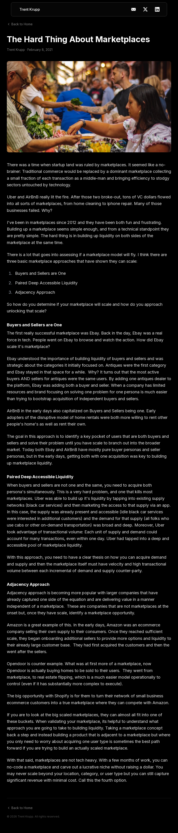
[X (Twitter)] (145, 9)
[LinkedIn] (157, 9)
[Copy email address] (133, 9)
